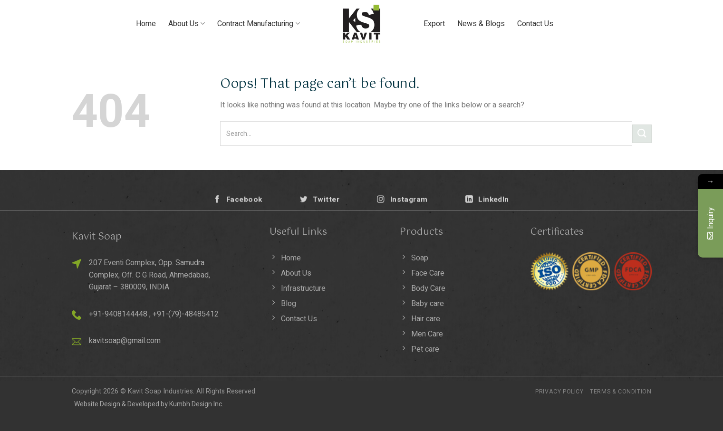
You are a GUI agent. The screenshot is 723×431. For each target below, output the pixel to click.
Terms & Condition (620, 391)
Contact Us (535, 23)
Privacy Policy (559, 391)
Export (434, 23)
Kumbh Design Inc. (196, 404)
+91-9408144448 (118, 314)
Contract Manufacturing (258, 23)
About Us (186, 23)
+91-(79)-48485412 (186, 314)
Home (146, 23)
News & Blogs (481, 23)
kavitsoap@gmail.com (125, 340)
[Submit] (641, 134)
